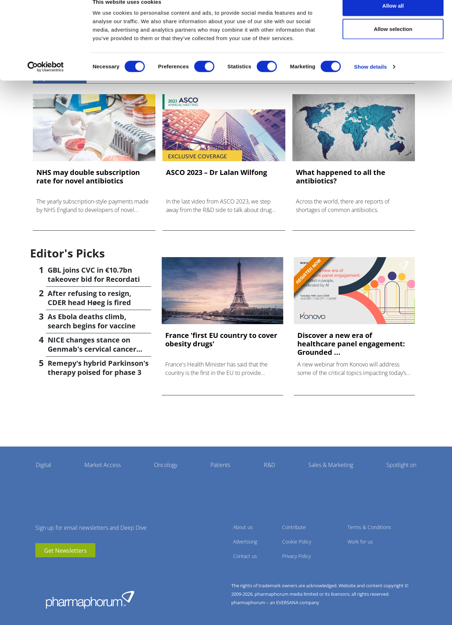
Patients (220, 465)
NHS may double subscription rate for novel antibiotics (88, 176)
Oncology (165, 465)
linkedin (51, 567)
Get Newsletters (65, 550)
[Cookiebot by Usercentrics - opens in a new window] (46, 79)
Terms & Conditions (369, 527)
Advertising (245, 541)
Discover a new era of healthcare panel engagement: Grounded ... (351, 344)
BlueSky (61, 567)
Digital (43, 465)
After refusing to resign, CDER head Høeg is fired (89, 298)
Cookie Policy (296, 541)
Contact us (245, 556)
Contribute (294, 527)
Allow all (393, 19)
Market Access (102, 465)
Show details (370, 80)
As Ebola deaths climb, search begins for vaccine (92, 321)
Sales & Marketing (330, 465)
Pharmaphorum (90, 599)
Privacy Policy (296, 556)
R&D (269, 465)
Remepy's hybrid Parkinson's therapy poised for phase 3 (98, 367)
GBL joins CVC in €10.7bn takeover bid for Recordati (94, 274)
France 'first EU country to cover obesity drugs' (221, 339)
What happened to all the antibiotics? (340, 176)
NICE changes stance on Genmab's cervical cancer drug (92, 349)
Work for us (360, 541)
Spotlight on (401, 465)
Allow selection (393, 42)
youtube (40, 567)
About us (243, 527)
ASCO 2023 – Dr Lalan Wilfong (216, 172)
